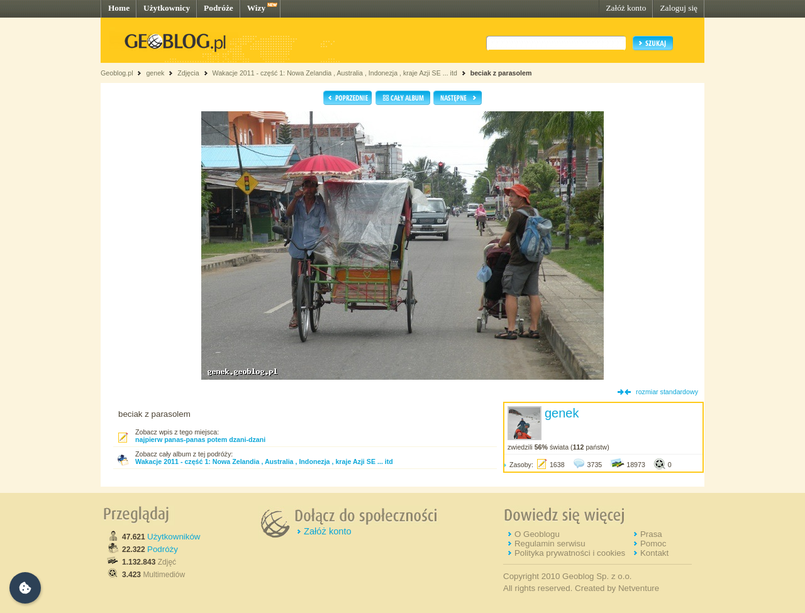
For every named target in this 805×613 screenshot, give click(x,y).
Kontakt (654, 553)
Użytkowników (173, 536)
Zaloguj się (678, 8)
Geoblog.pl (117, 73)
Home (119, 8)
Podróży (162, 549)
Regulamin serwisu (550, 543)
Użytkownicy (166, 8)
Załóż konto (626, 8)
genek (155, 73)
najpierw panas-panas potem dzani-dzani (200, 439)
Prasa (651, 534)
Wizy (256, 8)
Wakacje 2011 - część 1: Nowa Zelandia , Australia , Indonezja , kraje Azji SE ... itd (334, 73)
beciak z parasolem (501, 73)
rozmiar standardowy (667, 391)
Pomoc (653, 543)
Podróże (218, 8)
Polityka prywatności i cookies (569, 553)
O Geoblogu (537, 534)
